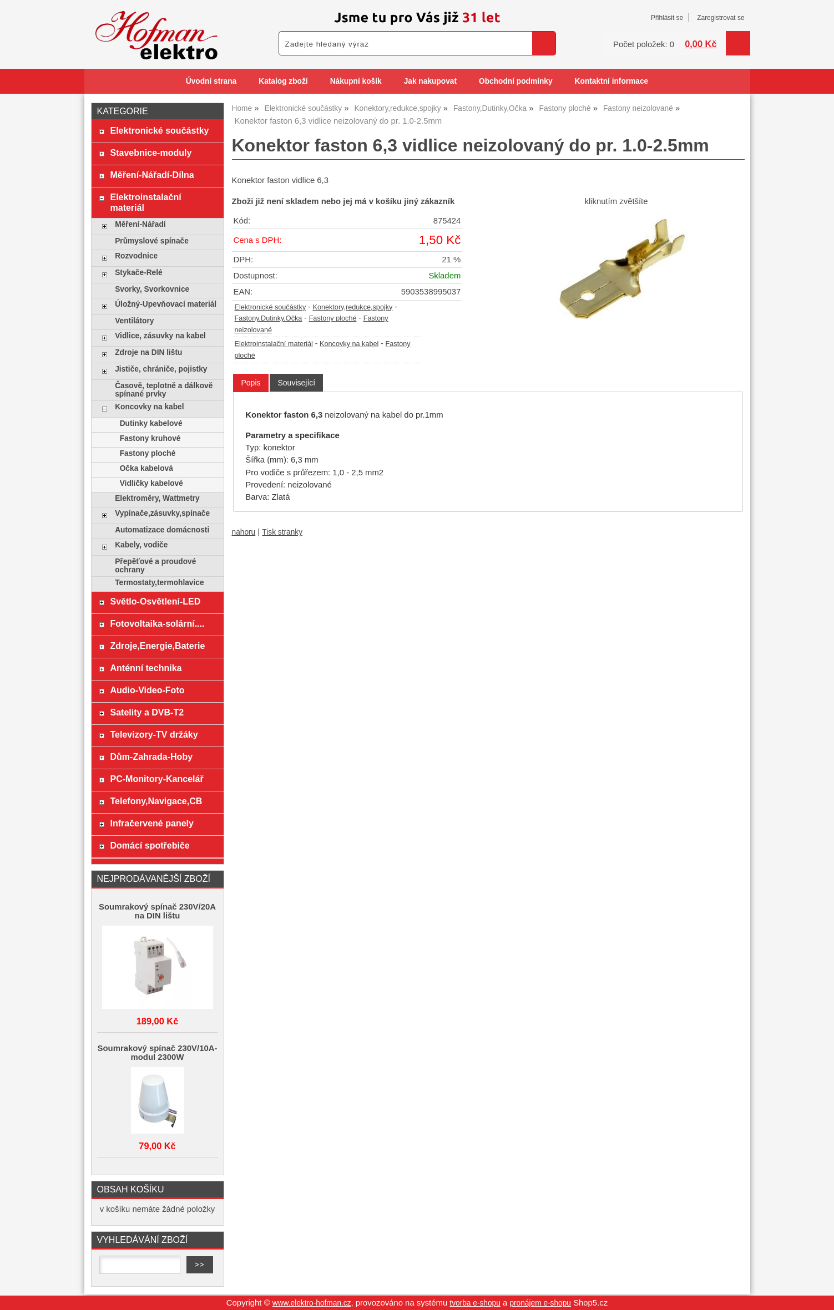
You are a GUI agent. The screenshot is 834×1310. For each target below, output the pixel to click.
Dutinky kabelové (151, 423)
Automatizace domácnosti (162, 530)
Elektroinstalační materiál (274, 344)
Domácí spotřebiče (149, 845)
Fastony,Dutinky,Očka (268, 318)
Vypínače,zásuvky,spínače (162, 513)
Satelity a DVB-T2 (147, 712)
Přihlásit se (667, 18)
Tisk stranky (282, 532)
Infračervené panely (151, 823)
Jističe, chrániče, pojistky (161, 369)
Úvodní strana (211, 81)
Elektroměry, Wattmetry (157, 498)
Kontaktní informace (612, 81)
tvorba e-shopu (475, 1303)
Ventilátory (134, 321)
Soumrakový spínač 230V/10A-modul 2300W (158, 1053)
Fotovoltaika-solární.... (157, 623)
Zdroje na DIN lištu (148, 352)
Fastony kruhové (150, 438)
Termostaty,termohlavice (159, 582)
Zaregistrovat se (720, 18)
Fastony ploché (333, 318)
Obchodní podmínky (516, 81)
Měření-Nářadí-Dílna (152, 175)
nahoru (244, 532)
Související (296, 382)
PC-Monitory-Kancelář (156, 779)
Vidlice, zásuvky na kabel (160, 336)
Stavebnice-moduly (150, 153)
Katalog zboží (283, 81)
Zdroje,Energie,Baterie (157, 646)
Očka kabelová (146, 468)
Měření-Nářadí (140, 224)
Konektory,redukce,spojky (352, 307)
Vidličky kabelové (151, 483)
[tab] (250, 383)
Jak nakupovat (430, 81)
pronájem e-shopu (540, 1303)
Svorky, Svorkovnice (152, 289)
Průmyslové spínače (152, 241)
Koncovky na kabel (349, 344)
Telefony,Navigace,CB (156, 801)
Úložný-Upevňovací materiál (165, 304)
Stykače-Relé (138, 272)
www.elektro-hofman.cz (311, 1303)
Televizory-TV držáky (154, 734)
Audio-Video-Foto (147, 690)
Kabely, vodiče (141, 545)
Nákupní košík (356, 81)
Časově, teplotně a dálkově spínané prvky (164, 390)
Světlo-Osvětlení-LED (155, 601)
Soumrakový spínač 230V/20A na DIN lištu (157, 911)
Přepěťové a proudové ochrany (155, 565)
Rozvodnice (136, 256)
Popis (250, 382)
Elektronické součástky (270, 307)
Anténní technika (145, 668)
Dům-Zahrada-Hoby (151, 756)
